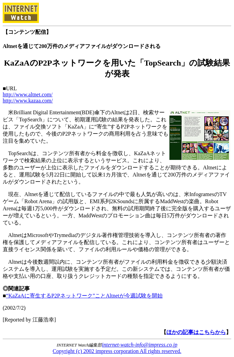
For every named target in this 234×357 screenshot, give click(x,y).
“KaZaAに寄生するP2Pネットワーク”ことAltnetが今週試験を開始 (84, 296)
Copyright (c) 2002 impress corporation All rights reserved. (117, 351)
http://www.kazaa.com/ (28, 100)
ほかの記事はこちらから (196, 332)
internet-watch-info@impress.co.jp (140, 345)
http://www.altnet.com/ (27, 94)
